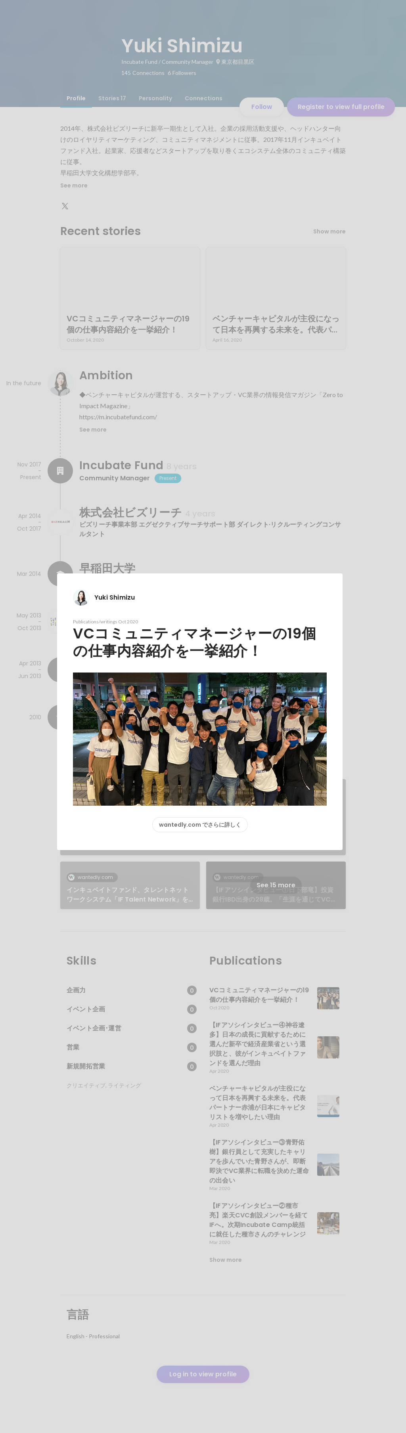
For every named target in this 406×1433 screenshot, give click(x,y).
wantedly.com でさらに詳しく (200, 825)
